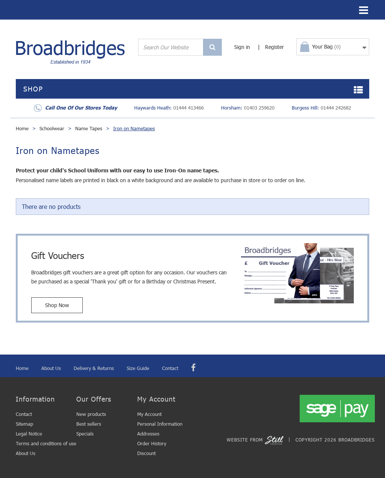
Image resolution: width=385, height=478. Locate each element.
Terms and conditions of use (46, 443)
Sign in (242, 47)
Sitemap (24, 424)
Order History (151, 443)
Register (274, 47)
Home (22, 128)
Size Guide (138, 368)
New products (91, 414)
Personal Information (159, 424)
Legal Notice (29, 434)
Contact (170, 368)
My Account (149, 414)
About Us (51, 368)
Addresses (148, 434)
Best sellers (88, 424)
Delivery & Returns (94, 368)
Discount (146, 453)
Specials (85, 434)
